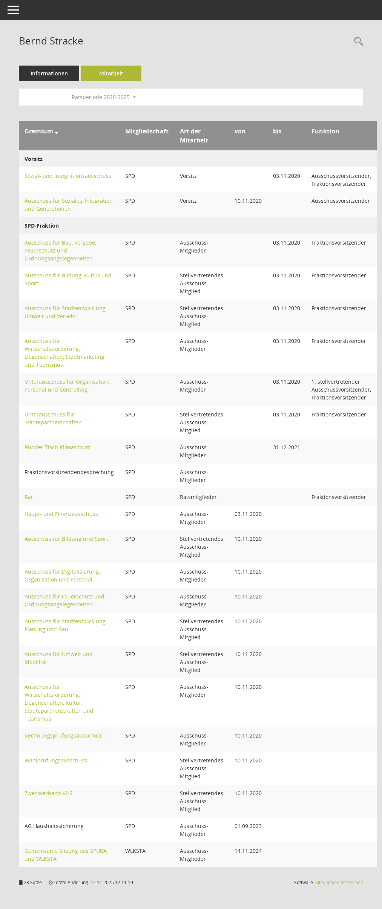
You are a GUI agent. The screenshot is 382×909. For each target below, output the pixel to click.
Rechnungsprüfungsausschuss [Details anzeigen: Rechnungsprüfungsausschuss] (64, 735)
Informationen (49, 73)
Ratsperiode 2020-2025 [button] (104, 97)
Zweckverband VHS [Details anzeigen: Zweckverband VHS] (48, 793)
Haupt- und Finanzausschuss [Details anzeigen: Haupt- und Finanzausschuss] (61, 513)
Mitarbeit (111, 73)
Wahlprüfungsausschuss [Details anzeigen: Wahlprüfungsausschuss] (56, 760)
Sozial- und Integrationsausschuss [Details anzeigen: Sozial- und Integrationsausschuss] (68, 175)
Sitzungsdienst (339, 882)
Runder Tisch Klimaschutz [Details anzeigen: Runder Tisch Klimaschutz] (58, 447)
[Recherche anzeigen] (356, 41)
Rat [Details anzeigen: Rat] (29, 496)
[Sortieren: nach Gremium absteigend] (56, 131)
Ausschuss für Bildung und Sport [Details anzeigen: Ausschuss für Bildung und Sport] (66, 538)
